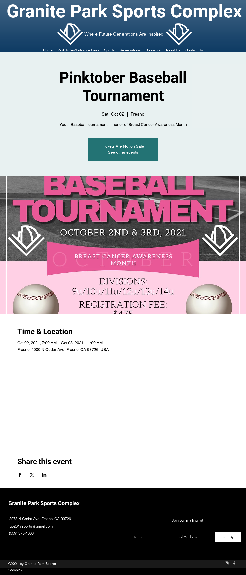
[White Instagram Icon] (226, 563)
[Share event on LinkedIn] (44, 475)
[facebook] (234, 563)
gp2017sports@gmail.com (31, 526)
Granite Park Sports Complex (44, 503)
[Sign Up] (228, 537)
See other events (123, 152)
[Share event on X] (32, 475)
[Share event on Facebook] (19, 475)
